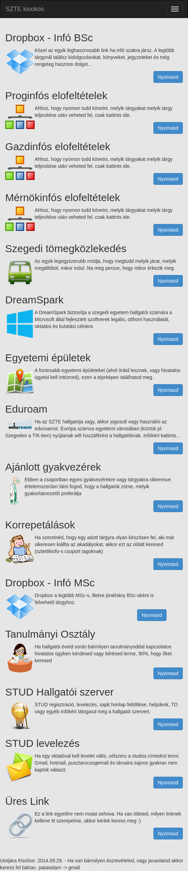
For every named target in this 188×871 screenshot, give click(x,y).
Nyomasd (168, 77)
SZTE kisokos (25, 9)
